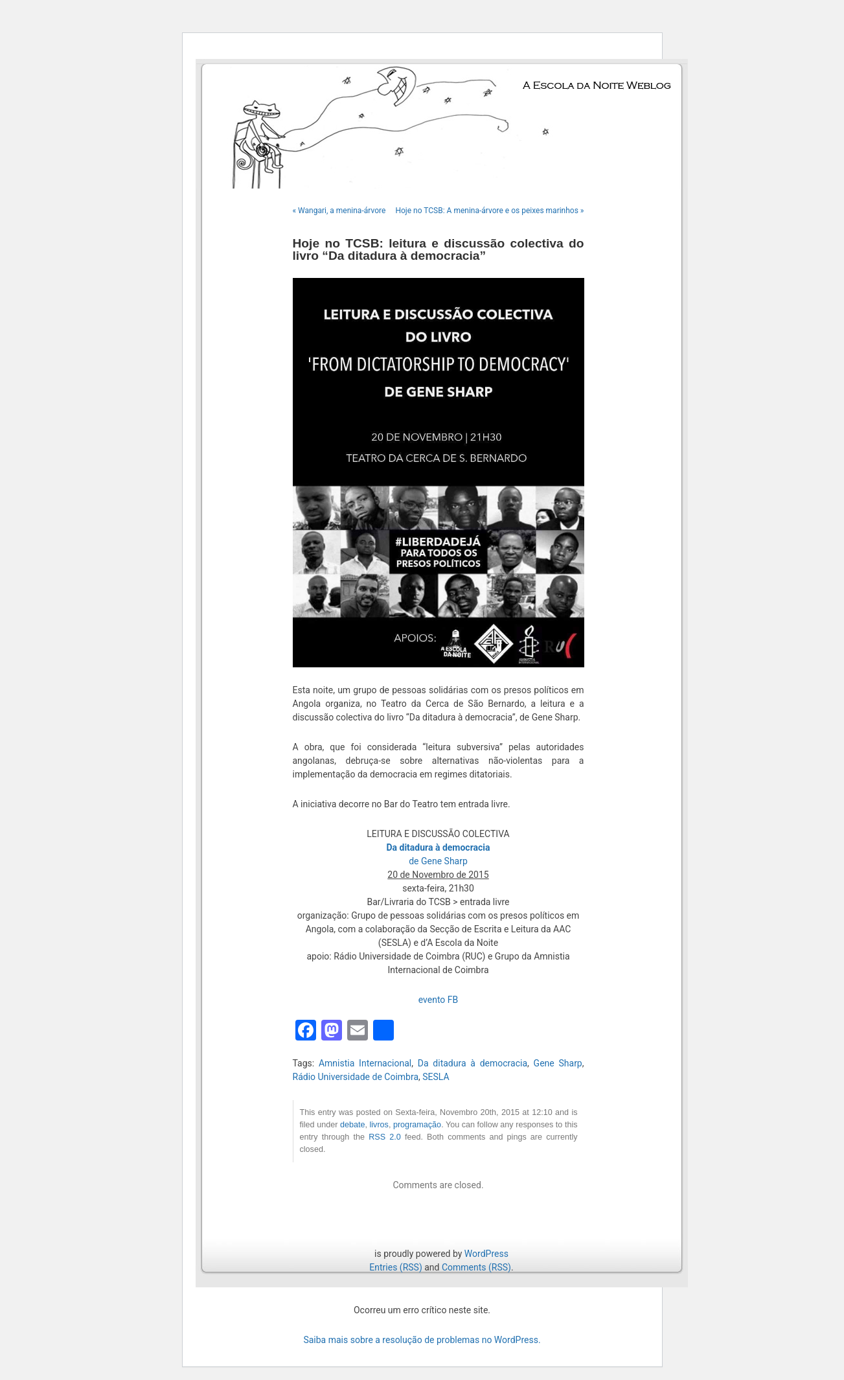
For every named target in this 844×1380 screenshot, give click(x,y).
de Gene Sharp (438, 861)
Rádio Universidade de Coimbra (356, 1077)
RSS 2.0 (385, 1137)
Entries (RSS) (395, 1267)
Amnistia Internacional (365, 1063)
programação (417, 1124)
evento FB (438, 1000)
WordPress (486, 1253)
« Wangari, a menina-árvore (339, 210)
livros (378, 1124)
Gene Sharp (558, 1063)
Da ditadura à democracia (472, 1063)
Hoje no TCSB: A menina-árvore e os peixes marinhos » (489, 210)
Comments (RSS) (476, 1267)
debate (352, 1124)
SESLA (435, 1077)
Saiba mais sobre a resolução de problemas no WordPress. (421, 1340)
